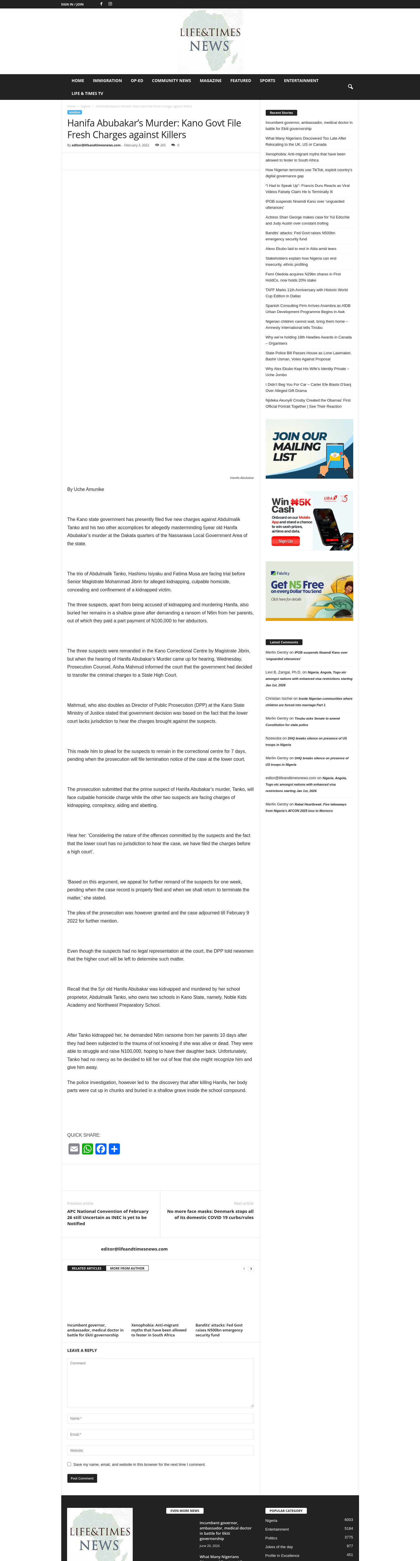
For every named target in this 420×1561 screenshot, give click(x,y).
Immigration (107, 80)
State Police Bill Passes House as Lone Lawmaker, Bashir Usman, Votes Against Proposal (308, 356)
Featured (240, 80)
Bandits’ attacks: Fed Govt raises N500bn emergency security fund (219, 1248)
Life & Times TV (87, 93)
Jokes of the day (279, 1465)
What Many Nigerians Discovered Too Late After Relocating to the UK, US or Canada (306, 141)
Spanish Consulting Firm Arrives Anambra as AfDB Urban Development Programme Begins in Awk (308, 308)
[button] (350, 87)
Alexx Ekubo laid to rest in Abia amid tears (301, 248)
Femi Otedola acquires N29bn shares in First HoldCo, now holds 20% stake (303, 277)
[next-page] (251, 1187)
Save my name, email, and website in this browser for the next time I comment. (140, 1383)
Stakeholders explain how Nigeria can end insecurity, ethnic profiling (301, 261)
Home (78, 80)
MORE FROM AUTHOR (127, 1186)
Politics (271, 1456)
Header (271, 1482)
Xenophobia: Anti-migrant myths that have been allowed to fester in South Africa (159, 1248)
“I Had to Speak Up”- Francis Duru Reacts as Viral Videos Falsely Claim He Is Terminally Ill (308, 188)
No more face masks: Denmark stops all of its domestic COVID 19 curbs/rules (210, 1132)
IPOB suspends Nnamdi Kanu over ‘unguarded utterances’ (305, 204)
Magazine (211, 80)
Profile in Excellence (282, 1474)
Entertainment (301, 80)
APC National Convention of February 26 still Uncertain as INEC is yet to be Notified (108, 1135)
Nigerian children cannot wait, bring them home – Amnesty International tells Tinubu (307, 324)
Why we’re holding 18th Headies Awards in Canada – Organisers (309, 340)
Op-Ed (137, 80)
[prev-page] (244, 1187)
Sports (267, 80)
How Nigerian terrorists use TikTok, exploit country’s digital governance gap (309, 173)
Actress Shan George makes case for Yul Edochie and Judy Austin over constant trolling (308, 220)
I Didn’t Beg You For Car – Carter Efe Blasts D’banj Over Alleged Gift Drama (308, 387)
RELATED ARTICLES (87, 1186)
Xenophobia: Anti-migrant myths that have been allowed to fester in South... (225, 1509)
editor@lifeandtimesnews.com (96, 145)
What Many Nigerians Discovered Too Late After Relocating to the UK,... (223, 1480)
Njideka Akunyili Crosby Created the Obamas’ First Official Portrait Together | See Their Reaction (308, 403)
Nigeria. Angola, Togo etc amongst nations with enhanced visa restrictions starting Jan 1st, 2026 (309, 679)
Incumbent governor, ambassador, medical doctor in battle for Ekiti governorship (95, 1248)
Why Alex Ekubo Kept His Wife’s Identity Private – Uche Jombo (307, 372)
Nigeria (85, 106)
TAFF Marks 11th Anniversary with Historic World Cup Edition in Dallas (307, 293)
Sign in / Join (72, 4)
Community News (171, 80)
